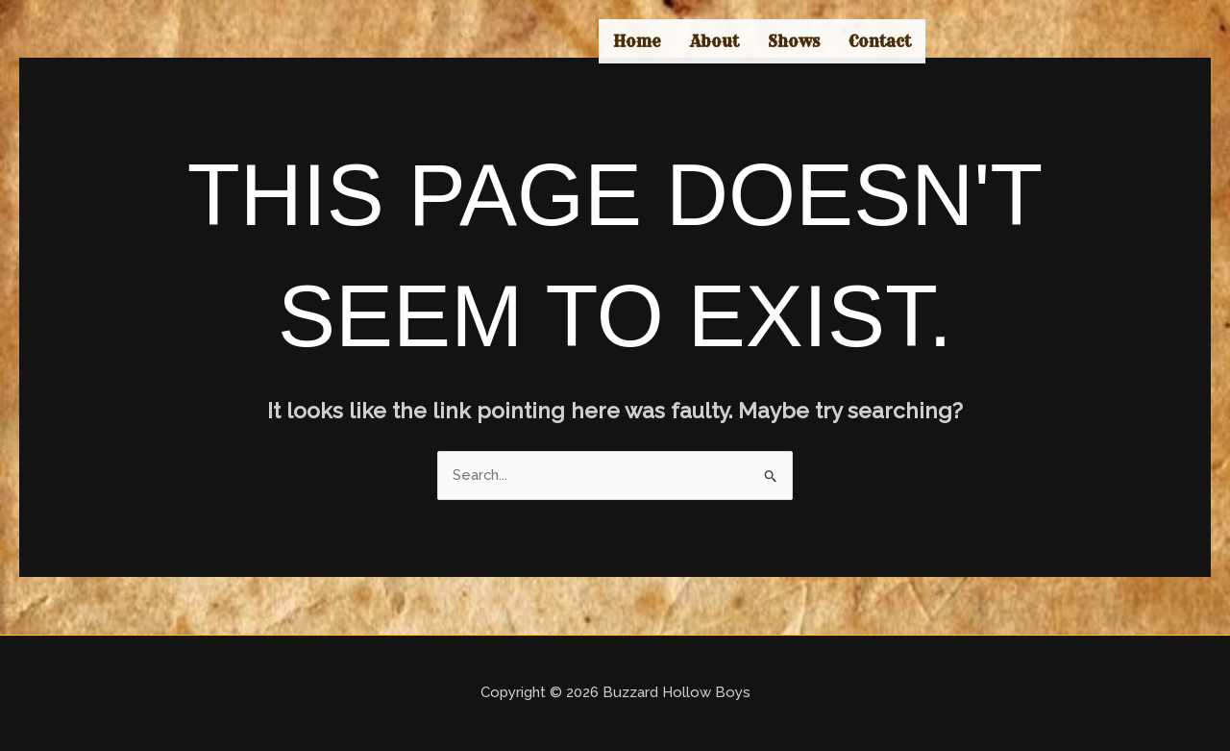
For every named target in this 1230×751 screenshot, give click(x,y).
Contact (880, 41)
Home (637, 41)
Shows (794, 41)
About (714, 41)
